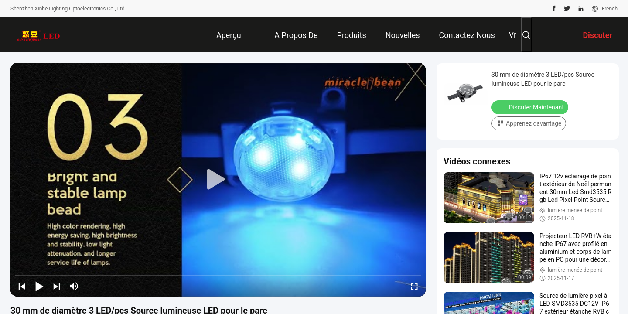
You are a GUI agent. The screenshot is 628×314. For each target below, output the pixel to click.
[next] (56, 286)
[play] (218, 180)
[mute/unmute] (74, 286)
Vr (512, 34)
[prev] (22, 286)
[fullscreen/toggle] (414, 286)
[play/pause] (39, 286)
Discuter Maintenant (531, 106)
